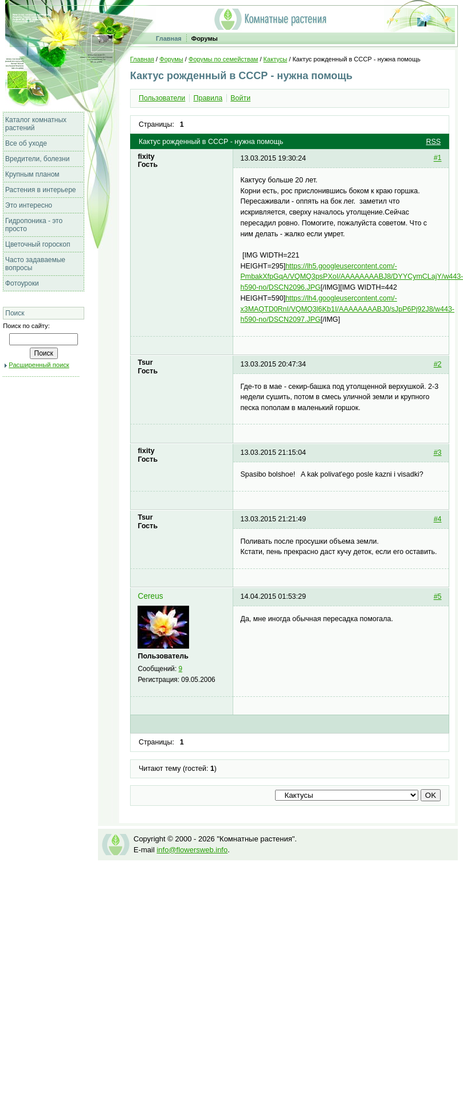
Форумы (204, 38)
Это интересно (28, 205)
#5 (438, 596)
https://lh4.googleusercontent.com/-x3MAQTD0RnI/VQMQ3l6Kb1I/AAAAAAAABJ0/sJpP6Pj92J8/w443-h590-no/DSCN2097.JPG (347, 308)
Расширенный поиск (39, 364)
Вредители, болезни (37, 159)
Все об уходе (26, 143)
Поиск (14, 313)
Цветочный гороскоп (37, 244)
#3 (438, 453)
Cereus (150, 596)
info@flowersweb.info (191, 849)
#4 (438, 519)
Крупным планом (32, 174)
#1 (438, 158)
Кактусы (276, 59)
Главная (169, 38)
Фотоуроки (22, 283)
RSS (433, 142)
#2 (438, 364)
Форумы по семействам (223, 59)
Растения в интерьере (40, 190)
